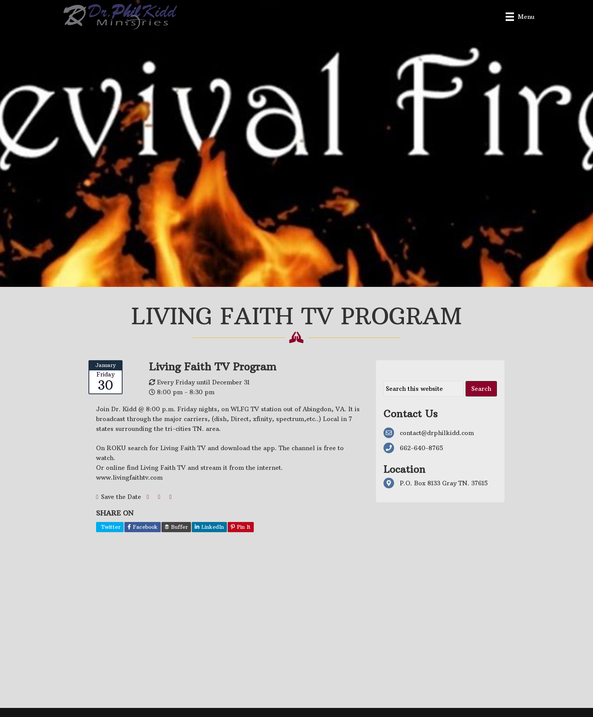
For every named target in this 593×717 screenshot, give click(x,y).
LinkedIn (209, 526)
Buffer (176, 526)
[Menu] (520, 16)
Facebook (142, 526)
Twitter (110, 526)
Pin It (241, 526)
